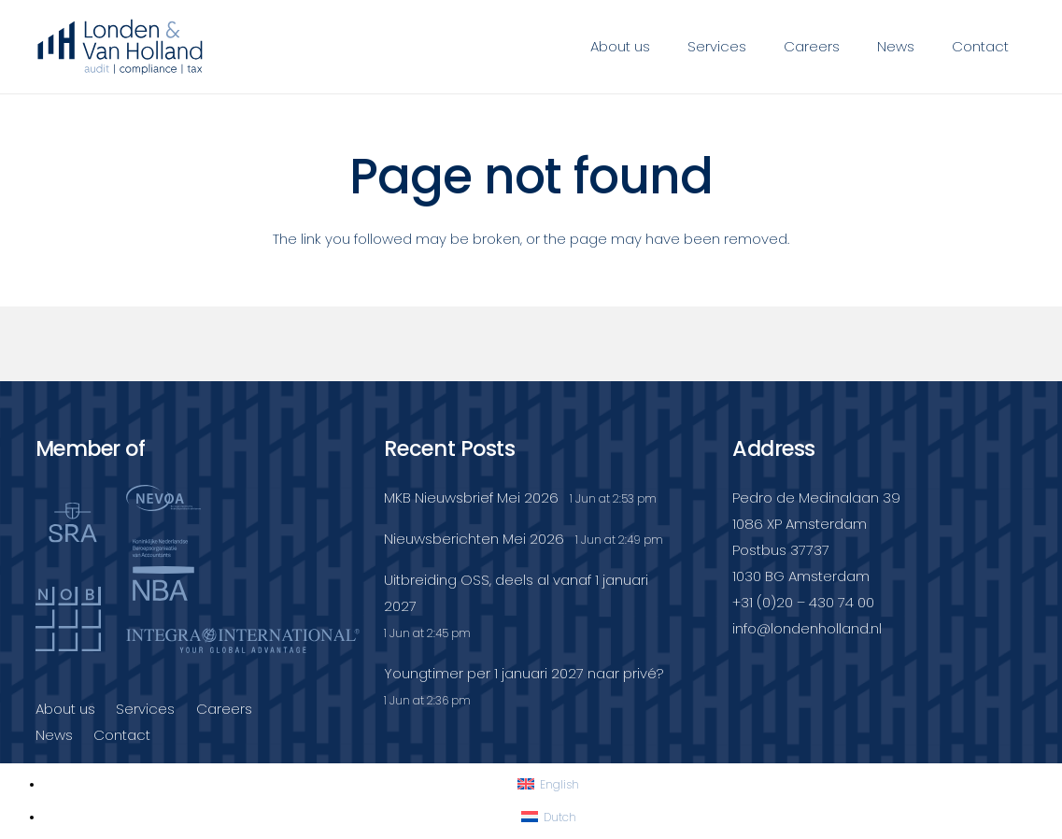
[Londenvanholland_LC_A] (120, 47)
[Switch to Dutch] (548, 817)
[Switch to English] (548, 784)
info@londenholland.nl (807, 628)
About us (65, 708)
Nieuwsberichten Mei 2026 (474, 538)
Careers (224, 708)
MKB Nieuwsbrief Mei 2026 (471, 497)
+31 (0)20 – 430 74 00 (803, 602)
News (54, 735)
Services (145, 708)
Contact (121, 735)
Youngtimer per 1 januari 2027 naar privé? (524, 673)
